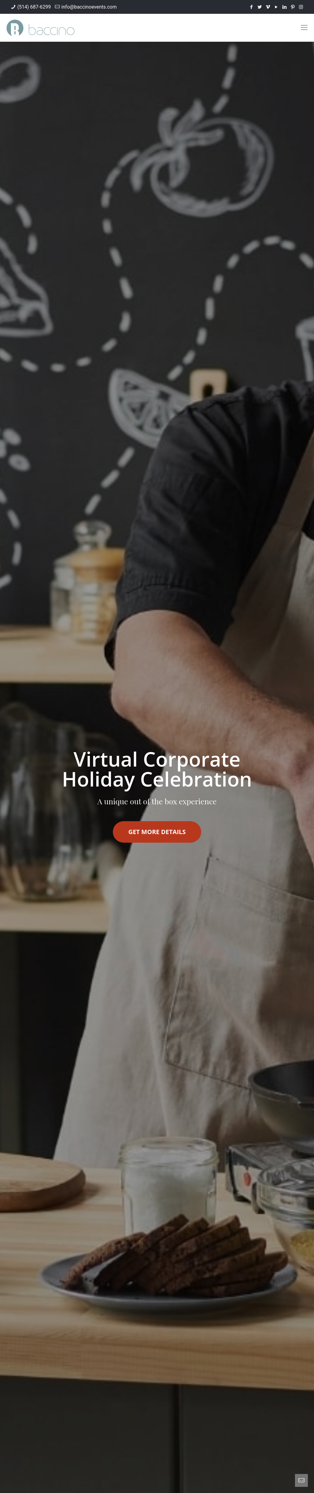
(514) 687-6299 (34, 7)
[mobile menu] (304, 27)
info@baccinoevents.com (89, 7)
